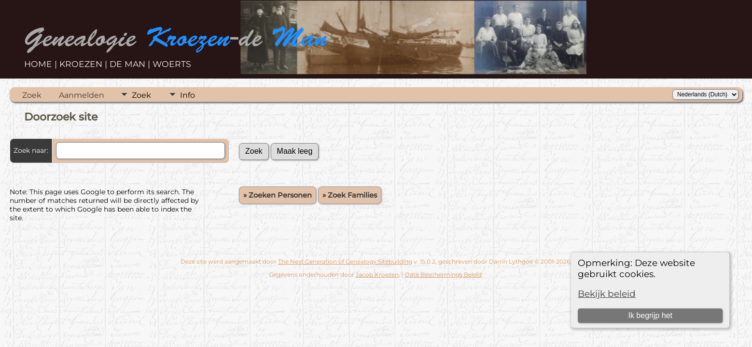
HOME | (41, 64)
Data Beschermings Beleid (443, 274)
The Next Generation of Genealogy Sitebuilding (345, 261)
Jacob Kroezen (377, 274)
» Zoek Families (349, 195)
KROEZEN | (84, 64)
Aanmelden (81, 95)
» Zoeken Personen (277, 195)
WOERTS (172, 64)
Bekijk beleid (607, 293)
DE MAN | (131, 64)
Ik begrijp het (650, 315)
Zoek (32, 95)
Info (187, 95)
